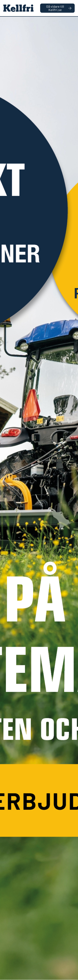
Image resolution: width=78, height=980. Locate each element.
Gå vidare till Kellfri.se (58, 8)
